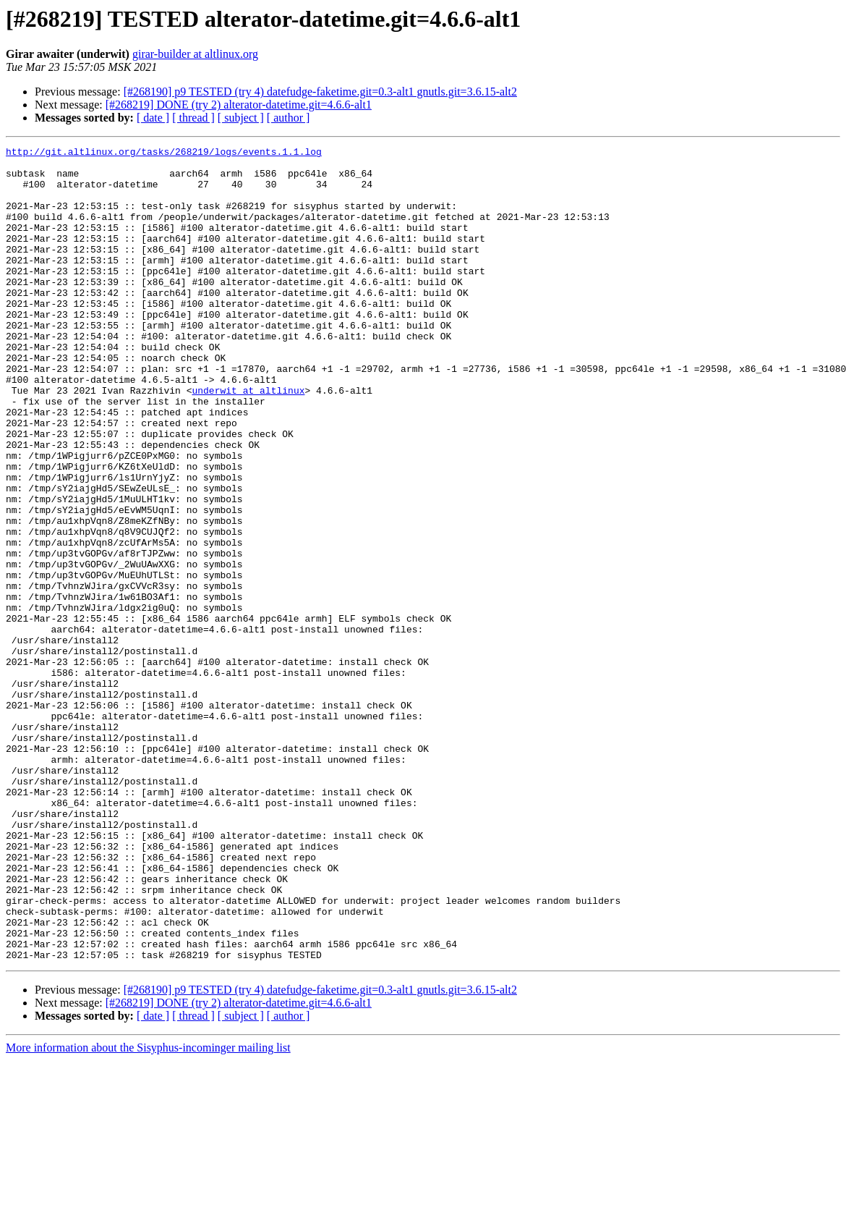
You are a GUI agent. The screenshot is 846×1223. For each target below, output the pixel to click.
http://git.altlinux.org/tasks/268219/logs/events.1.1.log (164, 153)
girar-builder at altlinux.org (195, 54)
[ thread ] (193, 117)
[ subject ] (241, 117)
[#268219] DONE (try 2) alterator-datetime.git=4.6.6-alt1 (239, 104)
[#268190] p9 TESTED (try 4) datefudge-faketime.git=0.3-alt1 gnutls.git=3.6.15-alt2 (320, 91)
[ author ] (288, 117)
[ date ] (153, 117)
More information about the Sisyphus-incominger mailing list (148, 1210)
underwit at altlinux (248, 440)
